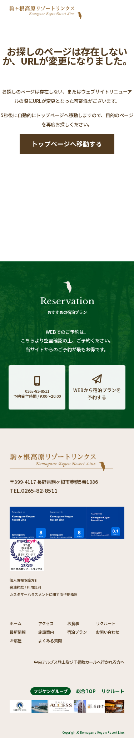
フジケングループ (51, 691)
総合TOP (86, 691)
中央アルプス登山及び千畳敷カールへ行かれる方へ (79, 662)
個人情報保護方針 (24, 580)
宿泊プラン (77, 632)
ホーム (15, 623)
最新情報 (17, 632)
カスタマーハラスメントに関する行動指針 (44, 594)
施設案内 (46, 632)
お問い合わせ (107, 632)
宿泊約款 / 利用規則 (25, 587)
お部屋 (15, 640)
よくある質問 (50, 640)
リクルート (105, 623)
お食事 (73, 623)
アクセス (46, 623)
